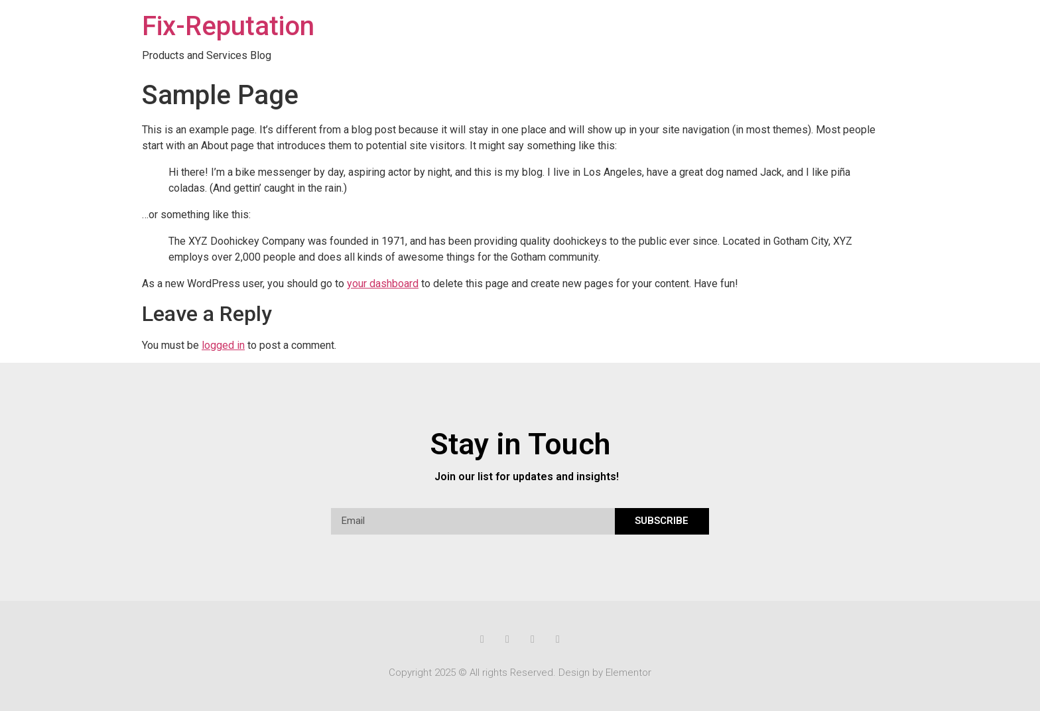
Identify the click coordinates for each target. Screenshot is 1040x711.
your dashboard (383, 283)
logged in (223, 345)
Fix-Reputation (228, 26)
